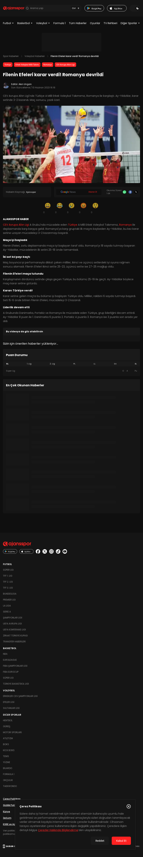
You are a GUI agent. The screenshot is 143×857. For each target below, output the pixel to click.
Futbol (8, 23)
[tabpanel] (71, 371)
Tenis (6, 756)
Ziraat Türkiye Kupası (15, 635)
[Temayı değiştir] (135, 8)
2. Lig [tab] (52, 363)
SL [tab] (7, 363)
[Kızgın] (83, 208)
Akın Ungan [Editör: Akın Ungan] (25, 84)
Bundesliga (9, 593)
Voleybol (43, 23)
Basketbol (25, 23)
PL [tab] (74, 363)
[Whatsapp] (124, 192)
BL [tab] (136, 363)
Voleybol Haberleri (35, 56)
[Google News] (78, 192)
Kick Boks (9, 750)
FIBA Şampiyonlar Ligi (15, 665)
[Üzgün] (71, 208)
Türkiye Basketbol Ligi (16, 683)
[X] (136, 192)
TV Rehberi (110, 23)
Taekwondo (10, 786)
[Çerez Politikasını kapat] (128, 806)
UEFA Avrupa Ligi (12, 623)
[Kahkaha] (59, 208)
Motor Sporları (12, 732)
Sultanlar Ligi (11, 708)
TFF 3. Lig (8, 587)
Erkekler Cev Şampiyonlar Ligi (20, 696)
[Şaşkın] (95, 208)
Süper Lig (8, 569)
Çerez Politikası (11, 798)
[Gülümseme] (47, 208)
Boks (6, 744)
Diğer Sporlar (130, 23)
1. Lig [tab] (29, 363)
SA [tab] (115, 363)
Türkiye (7, 64)
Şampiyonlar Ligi (12, 617)
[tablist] (71, 363)
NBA (5, 653)
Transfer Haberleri (14, 641)
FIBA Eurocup (10, 671)
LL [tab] (95, 363)
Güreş (6, 726)
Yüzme (6, 762)
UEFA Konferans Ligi (14, 629)
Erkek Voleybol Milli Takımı (27, 64)
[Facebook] (130, 192)
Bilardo (7, 768)
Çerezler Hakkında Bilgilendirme (58, 830)
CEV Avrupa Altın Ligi (65, 64)
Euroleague (10, 659)
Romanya (47, 64)
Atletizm (8, 738)
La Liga (7, 605)
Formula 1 (59, 23)
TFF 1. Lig (7, 575)
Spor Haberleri (11, 56)
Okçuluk (8, 780)
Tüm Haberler (78, 23)
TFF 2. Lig (8, 581)
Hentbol (7, 720)
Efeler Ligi (8, 702)
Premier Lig (9, 599)
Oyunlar (95, 23)
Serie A (7, 611)
